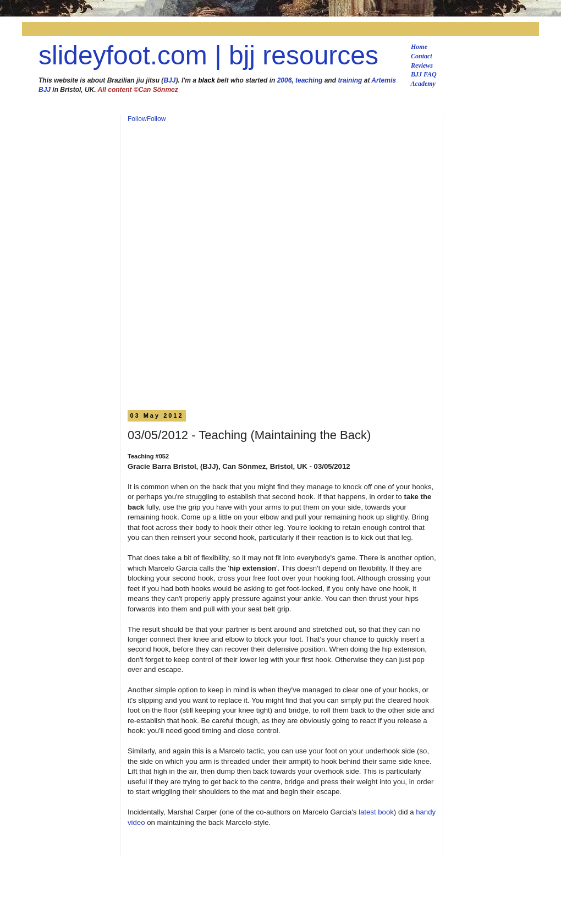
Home (419, 47)
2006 (284, 80)
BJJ (169, 80)
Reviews (422, 65)
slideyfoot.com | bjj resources (208, 55)
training (350, 80)
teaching (308, 80)
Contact (421, 56)
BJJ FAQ (424, 74)
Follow (137, 119)
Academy (423, 83)
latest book (376, 812)
